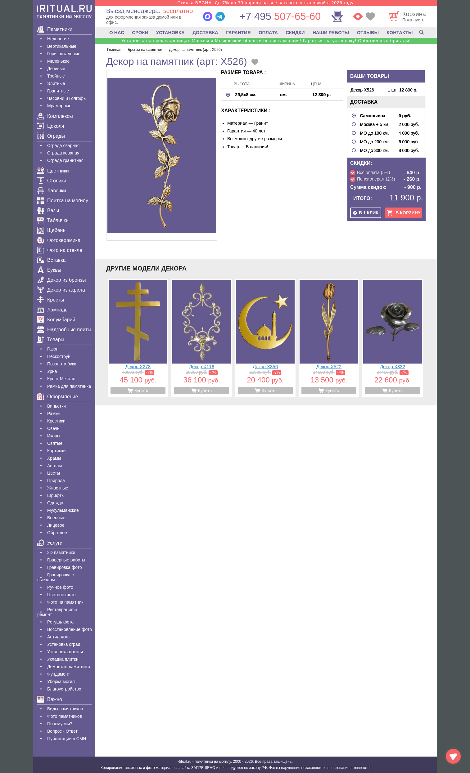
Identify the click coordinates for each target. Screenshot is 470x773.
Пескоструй (58, 356)
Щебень (51, 230)
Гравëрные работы (66, 559)
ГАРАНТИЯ (238, 32)
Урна (52, 371)
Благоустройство (64, 688)
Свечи (53, 428)
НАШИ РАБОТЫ (331, 32)
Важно (49, 699)
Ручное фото (60, 587)
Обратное (57, 532)
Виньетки (56, 406)
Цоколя (50, 126)
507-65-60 (280, 16)
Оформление (57, 396)
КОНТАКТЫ (399, 32)
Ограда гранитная (65, 160)
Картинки (56, 450)
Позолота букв (61, 363)
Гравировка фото (64, 567)
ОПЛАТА (268, 32)
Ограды (51, 136)
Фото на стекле (59, 250)
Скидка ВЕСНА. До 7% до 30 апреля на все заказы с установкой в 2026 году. (266, 2)
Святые (54, 443)
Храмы (54, 458)
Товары (50, 339)
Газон (52, 348)
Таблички (53, 220)
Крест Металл (61, 378)
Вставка (51, 260)
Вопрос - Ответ (62, 731)
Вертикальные (61, 46)
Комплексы (55, 116)
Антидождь (58, 636)
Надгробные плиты (64, 329)
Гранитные (58, 90)
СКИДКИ (295, 32)
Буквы (49, 270)
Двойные (56, 68)
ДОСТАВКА (205, 32)
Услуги (49, 543)
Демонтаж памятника (68, 666)
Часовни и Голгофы (67, 98)
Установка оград (63, 644)
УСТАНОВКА (170, 32)
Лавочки (51, 190)
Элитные (56, 83)
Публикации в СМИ (66, 738)
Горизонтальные (63, 53)
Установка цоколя (65, 651)
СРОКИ (140, 32)
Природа (56, 480)
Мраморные (59, 105)
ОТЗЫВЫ (368, 32)
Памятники (54, 29)
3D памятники (61, 552)
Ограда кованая (63, 152)
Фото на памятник (65, 602)
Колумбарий (56, 319)
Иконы (53, 435)
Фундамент (58, 674)
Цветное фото (61, 594)
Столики (51, 180)
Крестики (56, 420)
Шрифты (56, 495)
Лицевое (56, 525)
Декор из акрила (61, 290)
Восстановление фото (69, 629)
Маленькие (58, 61)
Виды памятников (65, 708)
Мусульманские (63, 510)
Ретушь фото (60, 621)
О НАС (116, 32)
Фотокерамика (58, 240)
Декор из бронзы (61, 280)
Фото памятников (64, 716)
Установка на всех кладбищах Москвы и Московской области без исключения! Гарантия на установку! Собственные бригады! (266, 40)
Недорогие (58, 38)
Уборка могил (61, 681)
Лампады (53, 309)
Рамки (53, 413)
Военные (56, 517)
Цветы (53, 473)
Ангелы (54, 465)
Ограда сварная (63, 145)
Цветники (53, 171)
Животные (57, 487)
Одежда (55, 502)
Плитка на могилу (62, 200)
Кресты (50, 300)
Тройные (56, 76)
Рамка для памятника (69, 386)
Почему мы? (59, 723)
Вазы (48, 210)
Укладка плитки (63, 659)
